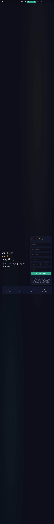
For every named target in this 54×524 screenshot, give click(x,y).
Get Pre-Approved (31, 1)
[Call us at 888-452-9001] (22, 1)
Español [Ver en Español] (38, 1)
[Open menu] (51, 2)
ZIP (46, 262)
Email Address (34, 247)
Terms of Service (42, 282)
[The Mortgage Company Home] (6, 2)
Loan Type (33, 267)
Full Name (33, 242)
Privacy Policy (36, 282)
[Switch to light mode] (41, 2)
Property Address (35, 257)
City (32, 262)
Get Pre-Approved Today (41, 273)
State (42, 262)
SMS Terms (47, 282)
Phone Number (34, 252)
